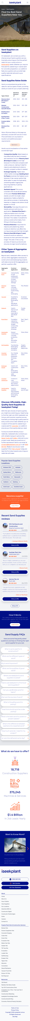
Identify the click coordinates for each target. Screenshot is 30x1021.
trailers (15, 438)
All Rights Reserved (15, 1014)
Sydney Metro (7, 472)
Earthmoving (4, 955)
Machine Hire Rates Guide (8, 985)
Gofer (3, 916)
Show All (15, 606)
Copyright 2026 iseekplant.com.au (15, 1012)
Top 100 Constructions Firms (9, 987)
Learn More (15, 506)
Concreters (4, 966)
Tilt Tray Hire (4, 948)
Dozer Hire (4, 938)
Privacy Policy (15, 1010)
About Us (3, 899)
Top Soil (3, 297)
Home (3, 9)
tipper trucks (5, 438)
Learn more (15, 624)
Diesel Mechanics (6, 968)
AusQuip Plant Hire (15, 552)
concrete (15, 426)
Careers (3, 919)
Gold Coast (6, 486)
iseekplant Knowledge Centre (9, 996)
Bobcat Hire (4, 928)
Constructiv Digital (6, 911)
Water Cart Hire (5, 943)
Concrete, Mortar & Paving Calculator (11, 1001)
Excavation (4, 950)
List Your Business (15, 887)
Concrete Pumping (6, 933)
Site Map (15, 1016)
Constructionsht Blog (7, 999)
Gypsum (3, 308)
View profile (15, 545)
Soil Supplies (5, 345)
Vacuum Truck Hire (6, 971)
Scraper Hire (4, 958)
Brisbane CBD (7, 467)
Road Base (4, 319)
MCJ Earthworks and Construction (15, 525)
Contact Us (4, 921)
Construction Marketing (7, 994)
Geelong (15, 482)
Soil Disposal (4, 976)
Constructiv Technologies (8, 914)
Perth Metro (6, 477)
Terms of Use (15, 1008)
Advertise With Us (6, 909)
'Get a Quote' (16, 449)
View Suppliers (5, 904)
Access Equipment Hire (7, 930)
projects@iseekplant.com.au (10, 444)
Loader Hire (4, 953)
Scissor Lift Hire (5, 973)
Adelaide (17, 467)
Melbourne (18, 472)
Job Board (4, 982)
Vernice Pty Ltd (14, 579)
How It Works (5, 901)
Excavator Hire (5, 940)
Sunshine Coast (18, 486)
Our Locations (5, 906)
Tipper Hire (4, 961)
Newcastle (17, 477)
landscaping (5, 64)
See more (15, 145)
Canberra (5, 482)
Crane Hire (4, 935)
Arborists (3, 963)
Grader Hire (4, 945)
